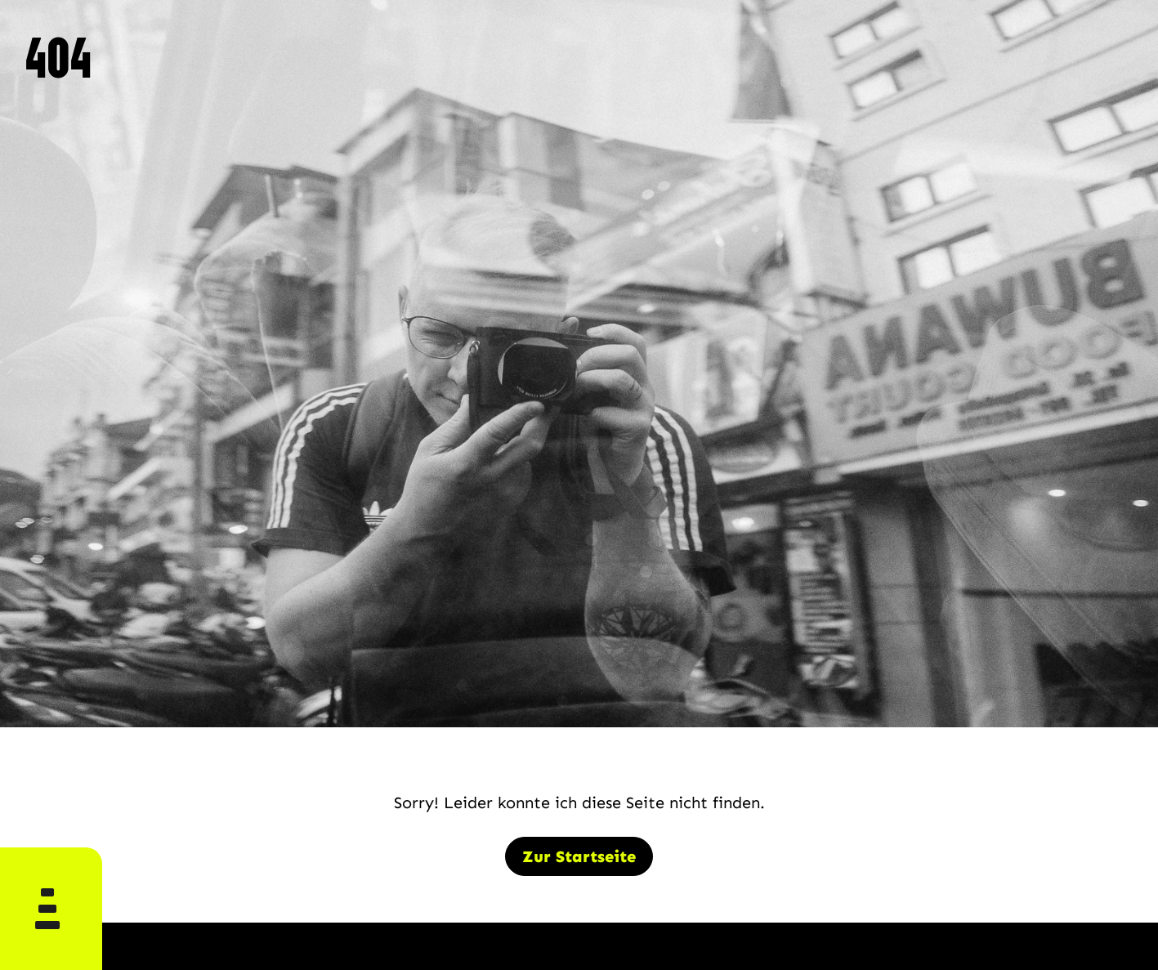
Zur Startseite (579, 856)
